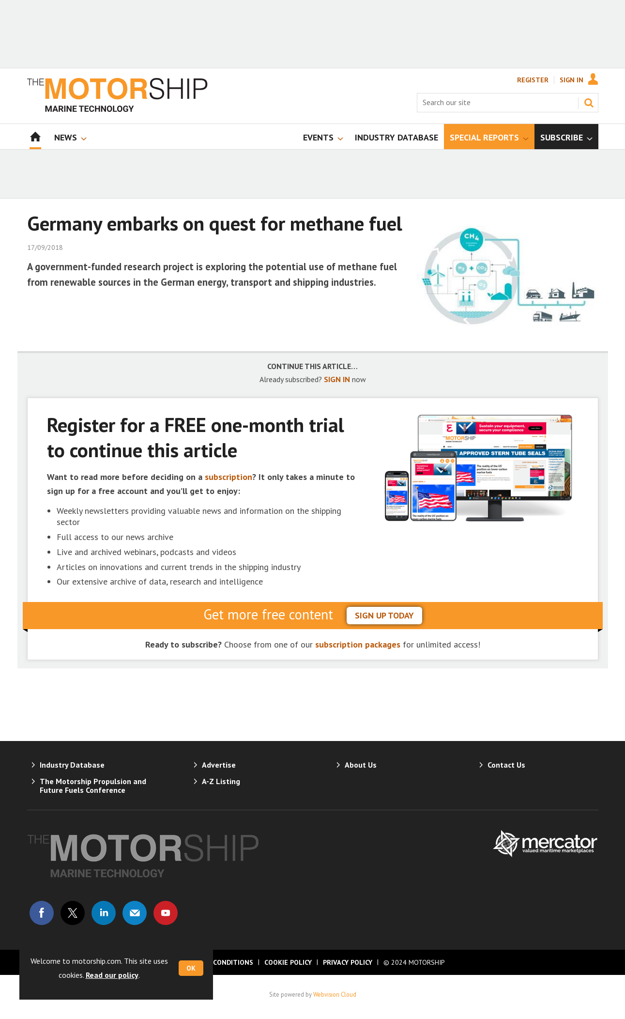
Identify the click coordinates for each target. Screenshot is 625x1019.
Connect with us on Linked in (103, 913)
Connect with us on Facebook (41, 913)
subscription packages (357, 644)
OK (191, 968)
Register (533, 80)
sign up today (384, 615)
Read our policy (112, 975)
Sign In (571, 80)
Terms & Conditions (217, 962)
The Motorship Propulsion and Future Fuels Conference (93, 785)
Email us (134, 913)
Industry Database (72, 765)
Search (588, 102)
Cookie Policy (288, 962)
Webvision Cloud (334, 994)
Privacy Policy (347, 962)
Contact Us (506, 765)
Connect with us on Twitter (72, 913)
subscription (228, 476)
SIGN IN (337, 379)
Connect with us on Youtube (165, 913)
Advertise (219, 765)
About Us (361, 765)
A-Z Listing (221, 781)
